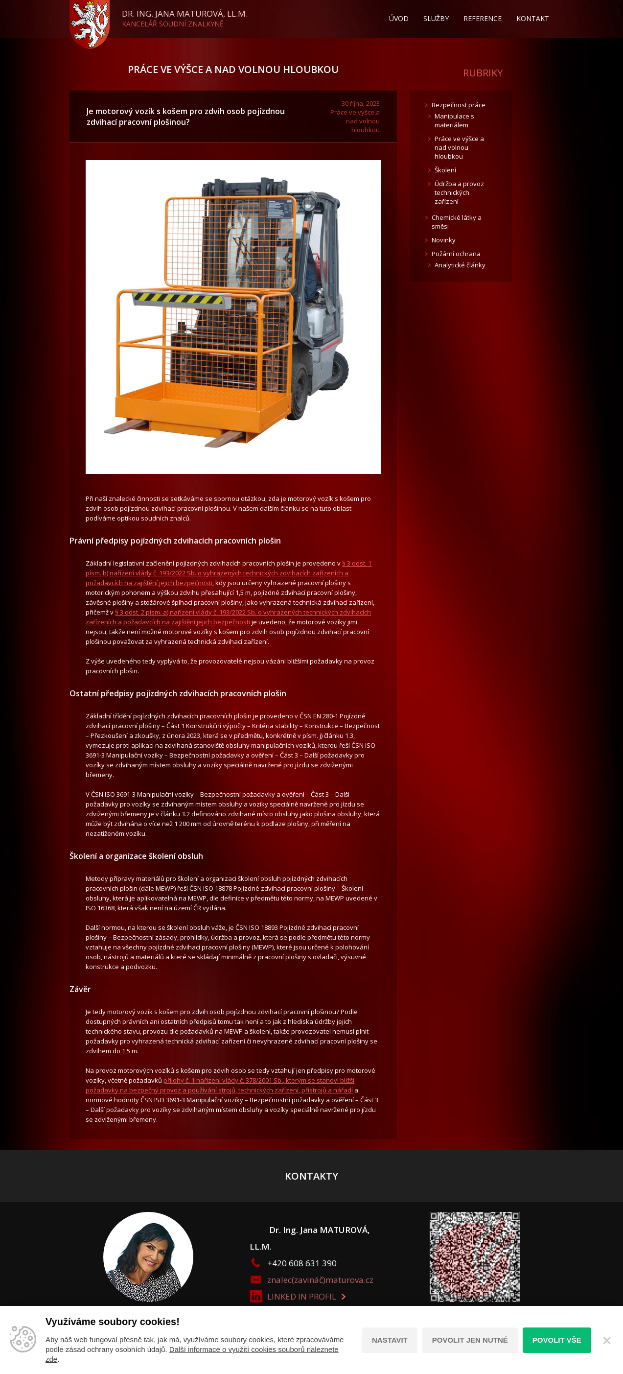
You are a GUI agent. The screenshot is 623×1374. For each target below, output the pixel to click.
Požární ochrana (456, 253)
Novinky (444, 240)
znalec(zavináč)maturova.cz (320, 1279)
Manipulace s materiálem (454, 120)
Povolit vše (556, 1340)
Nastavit (390, 1340)
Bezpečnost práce (458, 104)
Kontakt (532, 18)
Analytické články (460, 265)
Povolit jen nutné (470, 1340)
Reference (482, 18)
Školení (445, 170)
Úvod (399, 18)
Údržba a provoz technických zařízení (459, 192)
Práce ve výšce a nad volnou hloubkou (233, 69)
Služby (436, 18)
